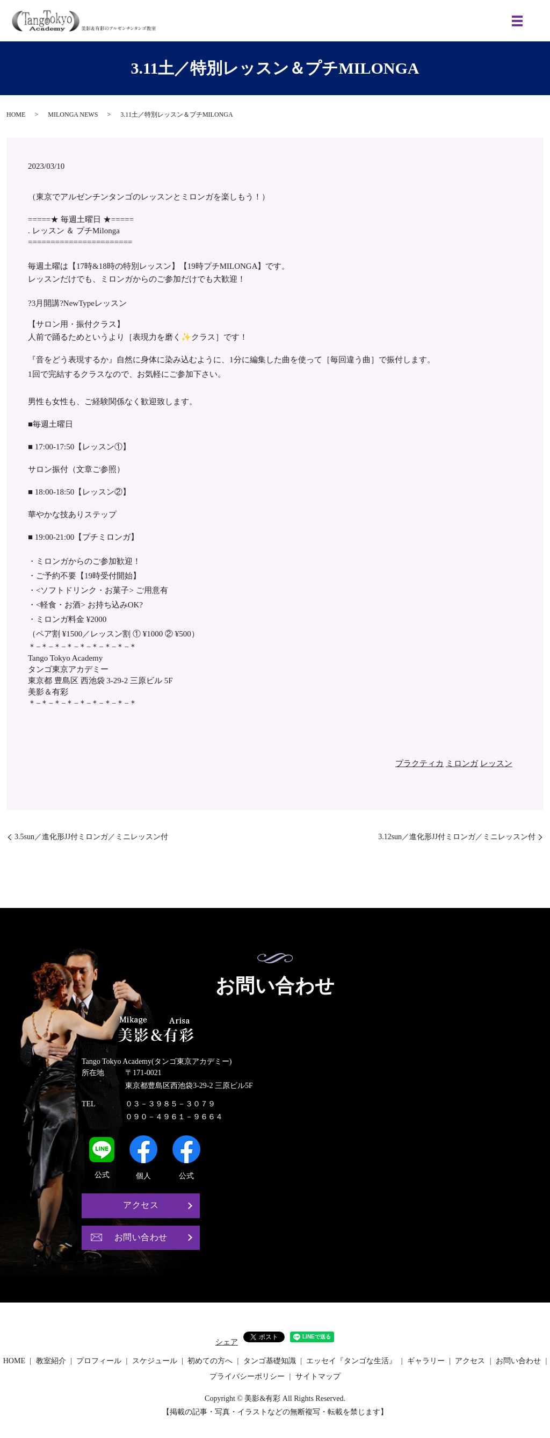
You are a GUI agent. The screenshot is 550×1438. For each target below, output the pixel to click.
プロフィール (98, 1361)
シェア (226, 1342)
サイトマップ (318, 1376)
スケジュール (154, 1361)
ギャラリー (426, 1361)
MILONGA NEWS (73, 114)
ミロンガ (462, 763)
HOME (15, 114)
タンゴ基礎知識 (269, 1361)
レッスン (496, 763)
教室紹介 (51, 1361)
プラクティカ (419, 763)
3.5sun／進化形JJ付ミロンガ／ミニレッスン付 (91, 837)
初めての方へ (210, 1361)
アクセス (140, 1205)
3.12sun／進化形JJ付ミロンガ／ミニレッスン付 (456, 837)
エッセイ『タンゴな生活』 (351, 1361)
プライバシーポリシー (247, 1376)
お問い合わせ (141, 1237)
